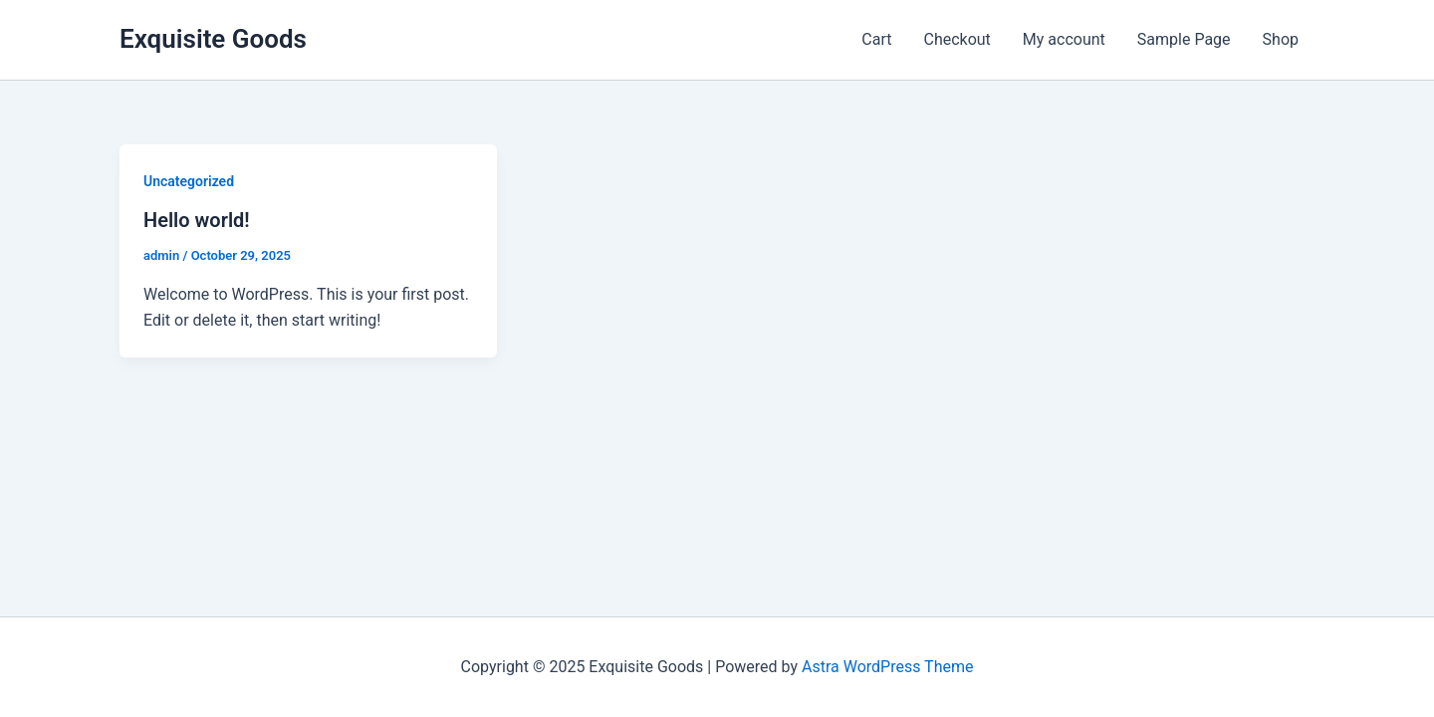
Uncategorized (188, 181)
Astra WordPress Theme (887, 666)
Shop (1281, 39)
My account (1064, 39)
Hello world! (196, 220)
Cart (876, 39)
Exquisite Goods (213, 39)
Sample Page (1184, 39)
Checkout (956, 39)
